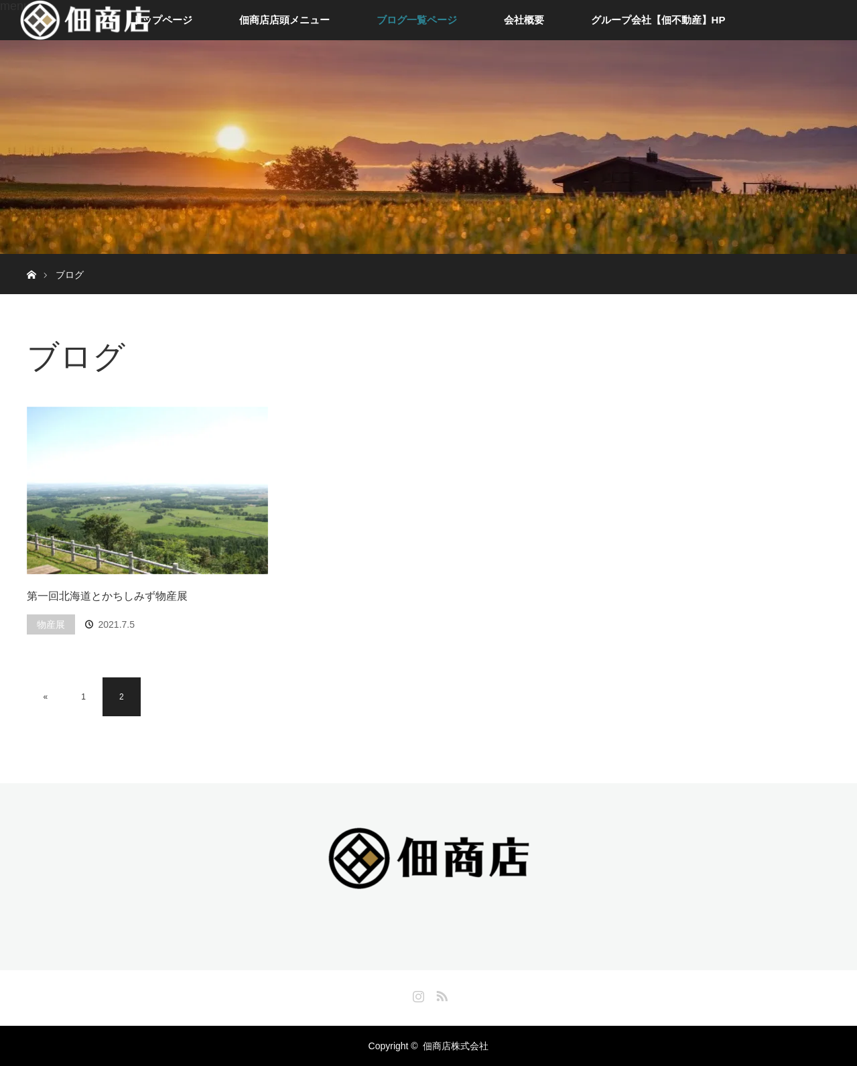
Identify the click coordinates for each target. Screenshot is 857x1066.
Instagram (417, 994)
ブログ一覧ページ (417, 19)
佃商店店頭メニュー (284, 19)
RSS (440, 994)
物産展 (51, 624)
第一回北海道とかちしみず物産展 (107, 596)
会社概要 (524, 19)
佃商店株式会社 (455, 1046)
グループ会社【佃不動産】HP (658, 19)
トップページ (162, 19)
